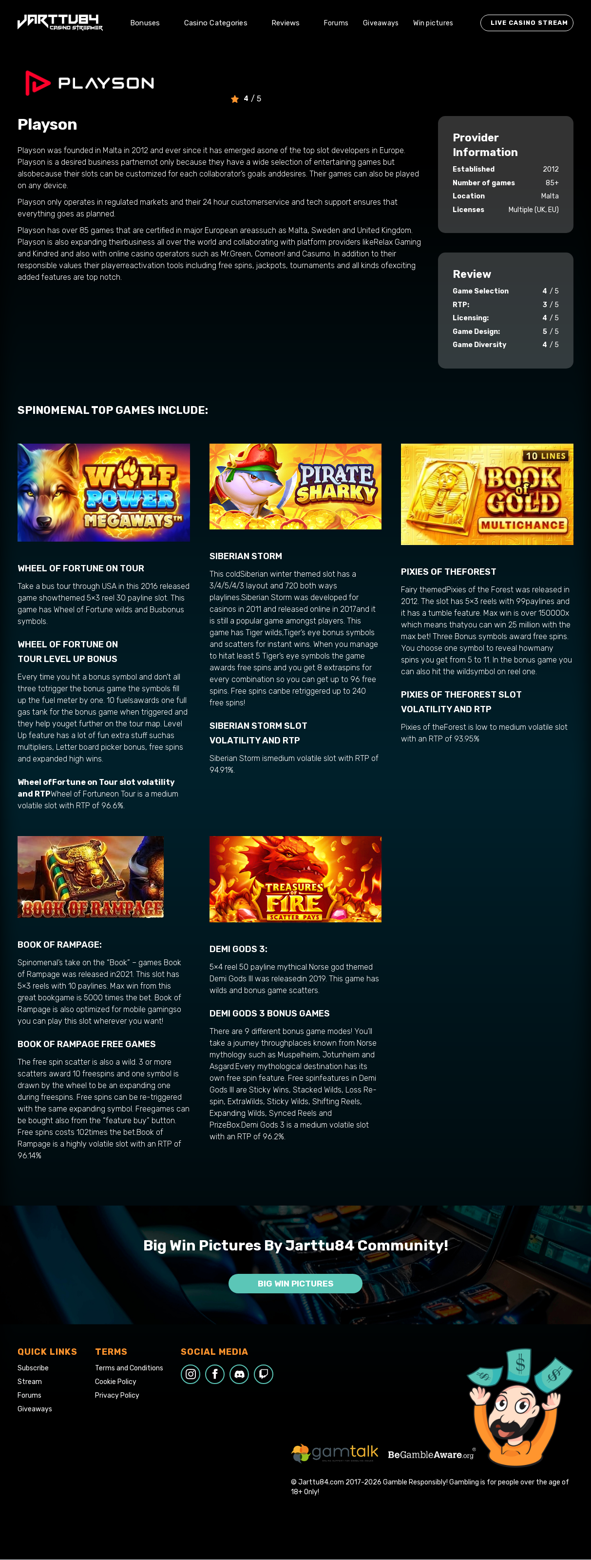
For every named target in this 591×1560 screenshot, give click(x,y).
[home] (60, 23)
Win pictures (433, 23)
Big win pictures (295, 1283)
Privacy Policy (117, 1396)
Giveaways (381, 23)
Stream (30, 1382)
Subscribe (33, 1368)
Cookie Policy (115, 1382)
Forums (336, 23)
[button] (150, 23)
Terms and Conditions (129, 1368)
